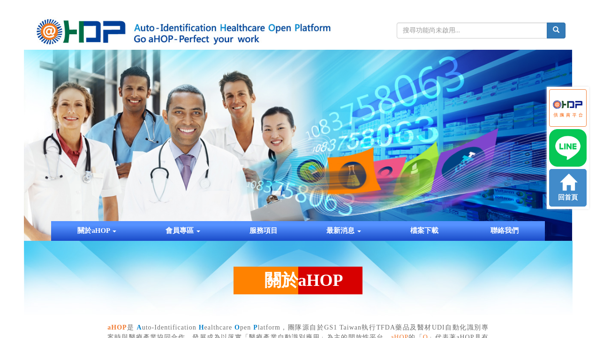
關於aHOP (96, 230)
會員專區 (183, 230)
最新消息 (343, 230)
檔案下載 (424, 230)
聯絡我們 (504, 230)
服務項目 (263, 230)
